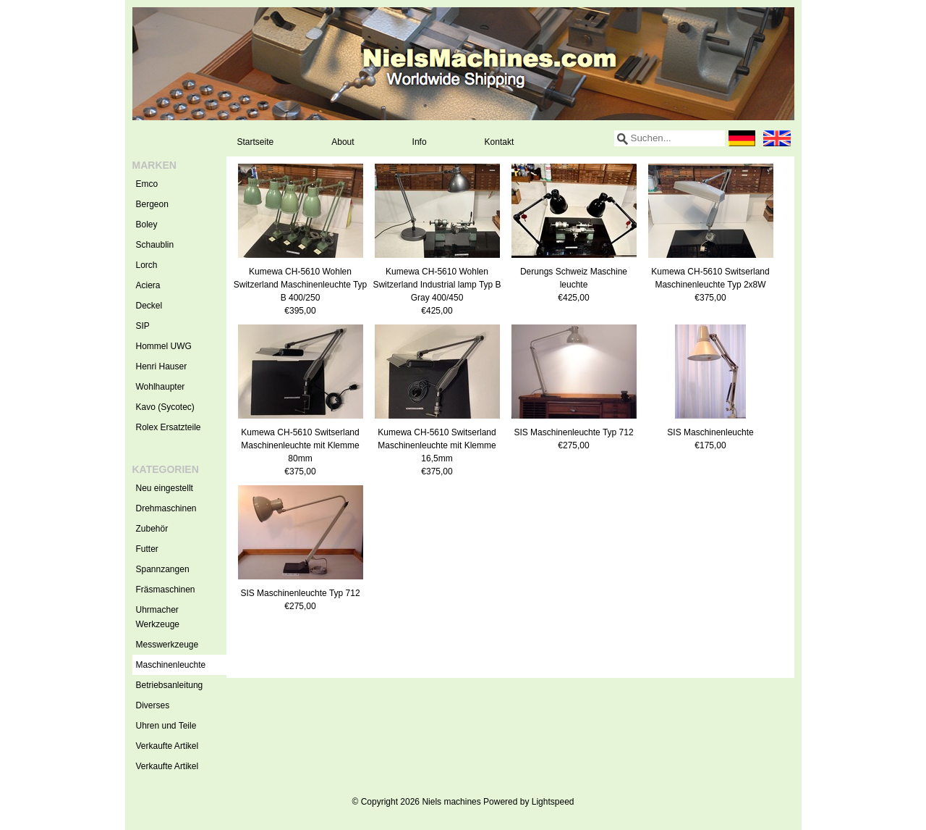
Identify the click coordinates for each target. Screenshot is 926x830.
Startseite (255, 142)
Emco (147, 184)
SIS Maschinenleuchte (710, 432)
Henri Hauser (161, 366)
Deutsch (742, 138)
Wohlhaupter (160, 387)
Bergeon (152, 204)
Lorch (147, 265)
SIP (143, 326)
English (777, 138)
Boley (147, 224)
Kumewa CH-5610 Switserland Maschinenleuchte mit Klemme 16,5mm (437, 445)
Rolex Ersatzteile (168, 427)
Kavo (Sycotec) (165, 407)
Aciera (148, 285)
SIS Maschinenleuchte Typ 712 (573, 432)
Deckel (149, 306)
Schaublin (155, 245)
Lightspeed (553, 802)
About (342, 142)
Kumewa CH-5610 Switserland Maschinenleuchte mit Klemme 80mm (300, 445)
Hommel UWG (164, 346)
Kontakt (499, 142)
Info (419, 142)
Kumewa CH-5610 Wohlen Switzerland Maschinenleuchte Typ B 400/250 (301, 285)
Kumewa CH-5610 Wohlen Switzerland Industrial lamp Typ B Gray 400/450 (437, 285)
